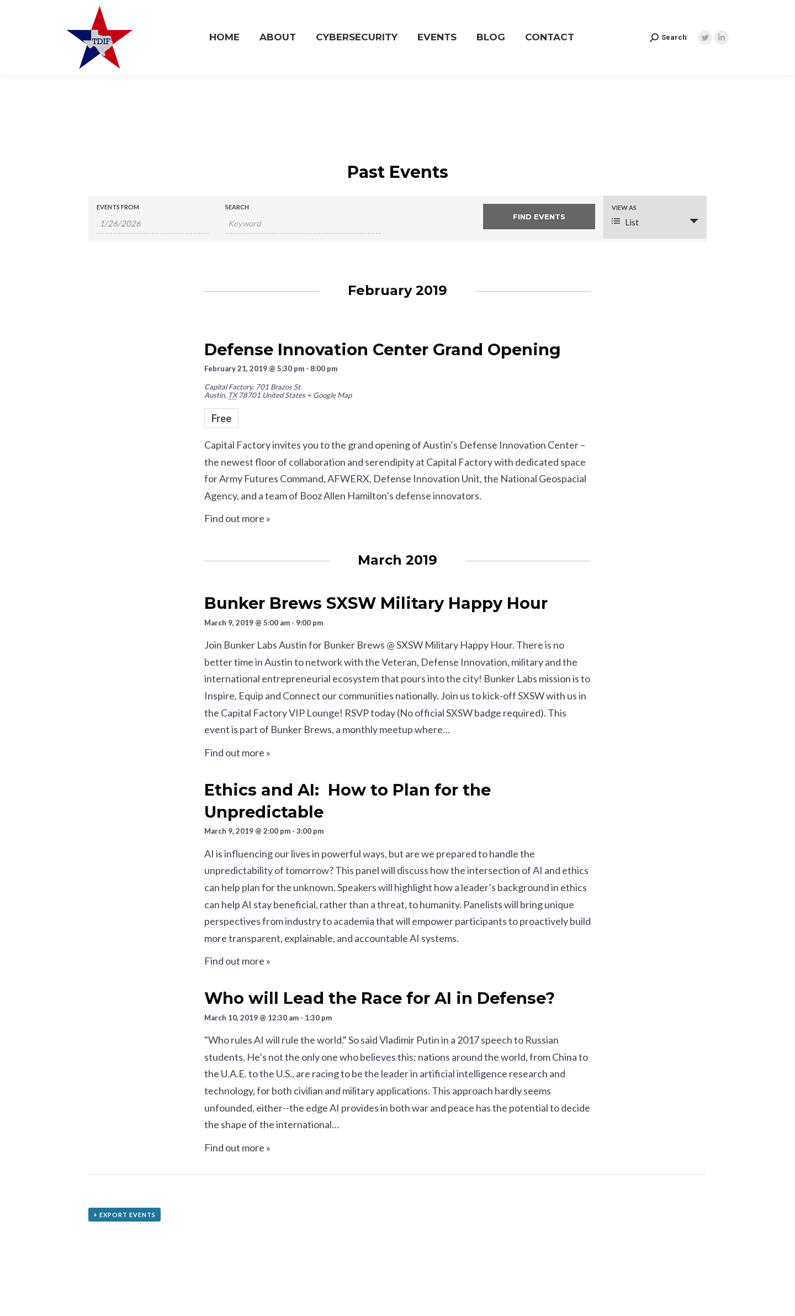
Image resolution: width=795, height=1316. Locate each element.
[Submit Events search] (539, 216)
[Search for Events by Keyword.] (302, 223)
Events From (118, 207)
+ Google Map (329, 395)
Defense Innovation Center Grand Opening (382, 349)
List (625, 222)
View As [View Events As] (624, 207)
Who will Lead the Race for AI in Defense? (379, 998)
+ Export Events (124, 1214)
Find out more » (237, 518)
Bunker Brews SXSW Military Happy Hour (376, 603)
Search (237, 207)
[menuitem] (224, 37)
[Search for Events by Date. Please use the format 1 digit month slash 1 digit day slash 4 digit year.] (153, 223)
